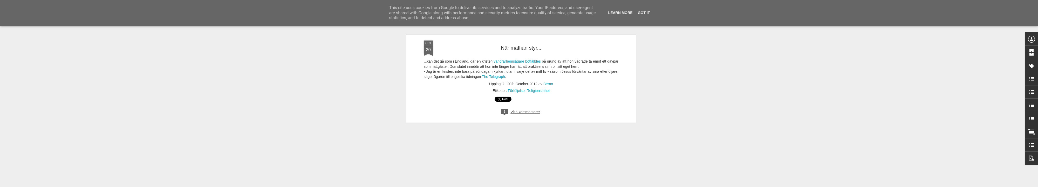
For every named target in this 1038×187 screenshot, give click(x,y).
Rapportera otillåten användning (549, 184)
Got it (644, 13)
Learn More (620, 13)
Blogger (522, 184)
